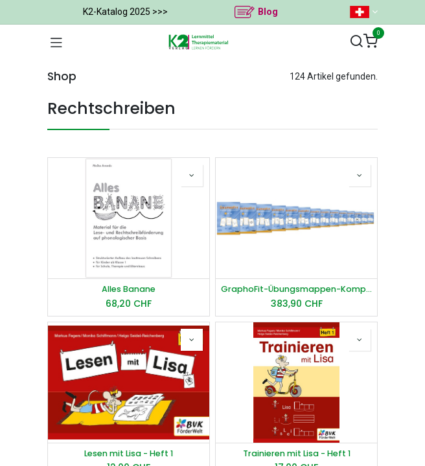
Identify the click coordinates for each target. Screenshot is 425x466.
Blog (268, 11)
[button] (192, 175)
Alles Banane (128, 289)
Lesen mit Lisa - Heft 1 (128, 453)
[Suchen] (356, 42)
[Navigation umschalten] (56, 42)
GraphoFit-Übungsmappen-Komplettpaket (296, 289)
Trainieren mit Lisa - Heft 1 (296, 453)
